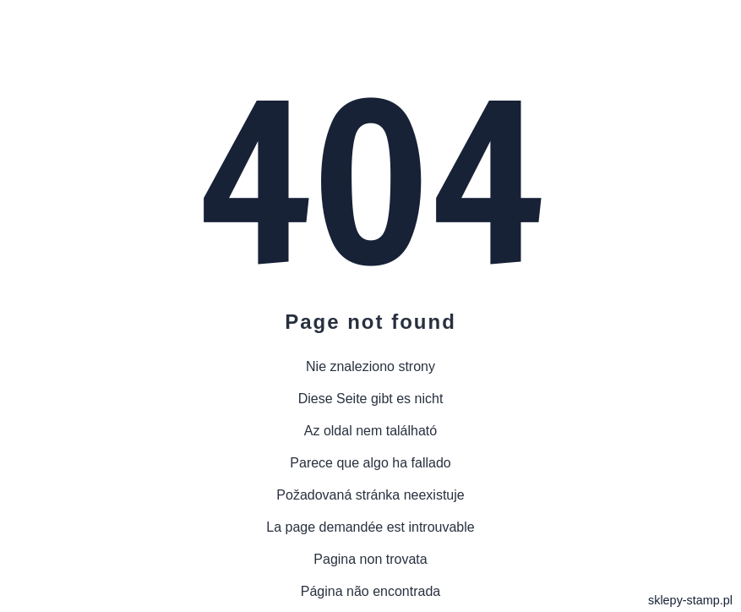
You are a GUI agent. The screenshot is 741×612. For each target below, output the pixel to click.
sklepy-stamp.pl (690, 600)
